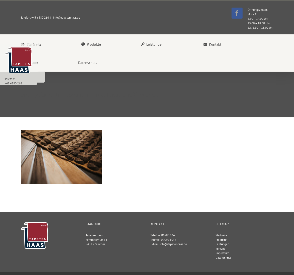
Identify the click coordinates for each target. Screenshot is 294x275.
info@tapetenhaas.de (66, 17)
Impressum (222, 253)
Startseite (221, 235)
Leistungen (222, 244)
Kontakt (220, 248)
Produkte (221, 240)
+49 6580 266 (13, 83)
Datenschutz (223, 257)
